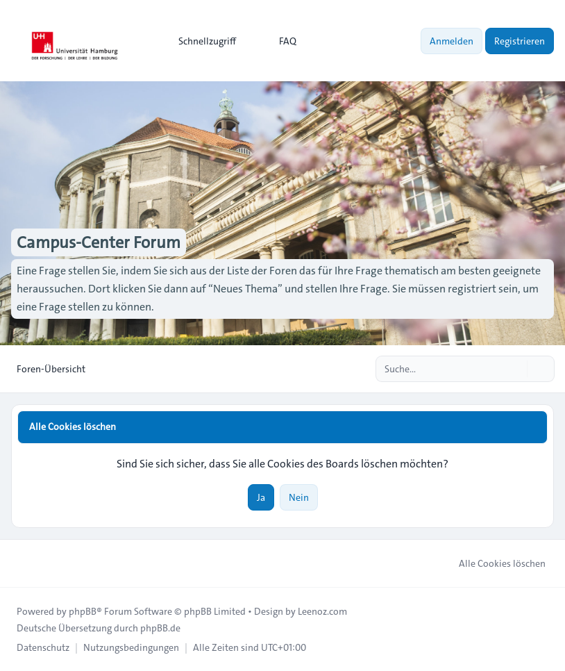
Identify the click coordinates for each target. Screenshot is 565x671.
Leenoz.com (322, 611)
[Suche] (515, 369)
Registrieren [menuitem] (519, 41)
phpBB (82, 611)
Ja (261, 497)
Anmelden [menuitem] (451, 41)
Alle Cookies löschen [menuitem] (493, 563)
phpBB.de (160, 628)
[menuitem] (201, 40)
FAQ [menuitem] (278, 41)
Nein (299, 497)
